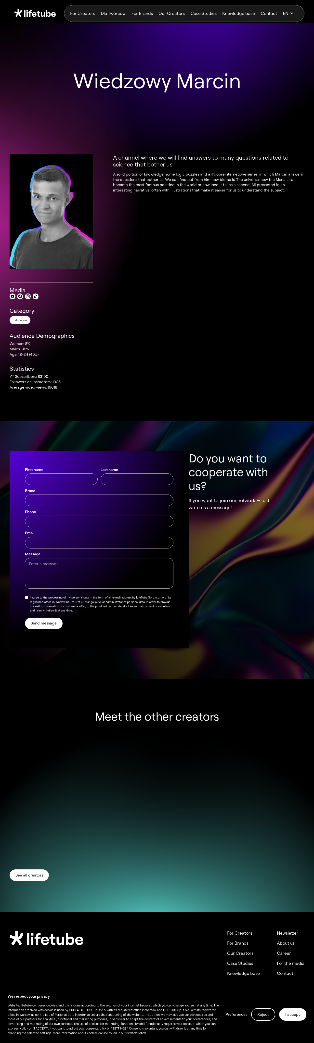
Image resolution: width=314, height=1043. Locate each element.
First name (34, 473)
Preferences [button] (236, 1014)
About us (286, 943)
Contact (269, 13)
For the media (290, 963)
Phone (30, 515)
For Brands (142, 13)
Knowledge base (238, 13)
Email (30, 536)
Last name (109, 473)
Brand (30, 494)
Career (284, 953)
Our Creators (171, 13)
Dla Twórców (113, 13)
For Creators (82, 13)
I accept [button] (292, 1014)
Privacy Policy (136, 1033)
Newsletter (287, 933)
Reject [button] (263, 1014)
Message (32, 557)
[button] (290, 13)
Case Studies (204, 13)
